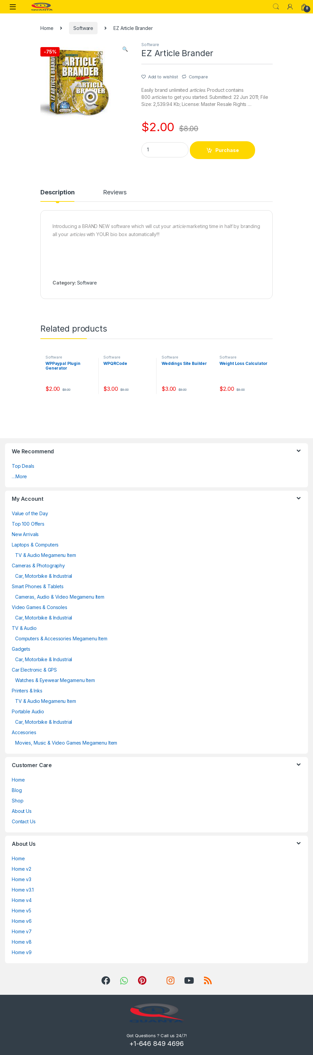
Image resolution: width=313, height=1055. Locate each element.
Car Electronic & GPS (34, 670)
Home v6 (22, 921)
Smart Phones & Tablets (38, 586)
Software (83, 28)
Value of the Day (30, 513)
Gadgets (21, 649)
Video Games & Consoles (39, 607)
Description (57, 192)
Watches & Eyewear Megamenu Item (55, 680)
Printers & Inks (27, 690)
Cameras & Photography (38, 565)
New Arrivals (25, 534)
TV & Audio (24, 628)
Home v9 (22, 952)
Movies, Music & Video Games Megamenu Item (66, 743)
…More (19, 476)
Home (46, 28)
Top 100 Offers (28, 524)
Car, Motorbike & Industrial (43, 576)
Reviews (114, 192)
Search (276, 6)
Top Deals (23, 466)
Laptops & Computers (35, 545)
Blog (17, 790)
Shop (17, 800)
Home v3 (21, 879)
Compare (198, 76)
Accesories (24, 732)
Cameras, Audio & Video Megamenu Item (59, 597)
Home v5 (21, 910)
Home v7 (22, 931)
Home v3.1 (23, 890)
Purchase (227, 150)
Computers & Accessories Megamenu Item (61, 638)
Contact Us (24, 821)
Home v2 (21, 869)
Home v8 (22, 942)
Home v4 (22, 900)
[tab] (57, 195)
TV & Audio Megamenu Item (45, 555)
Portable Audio (28, 711)
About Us (22, 811)
